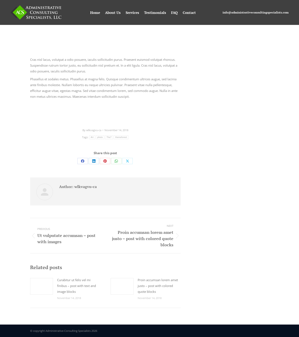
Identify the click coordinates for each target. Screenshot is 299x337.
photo (100, 137)
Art (92, 137)
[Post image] (41, 286)
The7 (109, 137)
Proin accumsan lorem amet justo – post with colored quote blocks (158, 286)
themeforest (121, 137)
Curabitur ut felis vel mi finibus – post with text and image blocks (76, 286)
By (91, 130)
